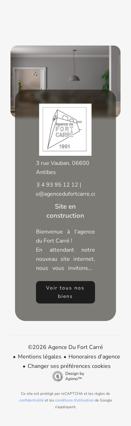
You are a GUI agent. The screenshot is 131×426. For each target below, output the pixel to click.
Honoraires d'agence (94, 357)
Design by (66, 376)
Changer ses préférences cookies (69, 366)
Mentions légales (39, 357)
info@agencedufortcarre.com (65, 194)
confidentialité (31, 400)
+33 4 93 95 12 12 (53, 185)
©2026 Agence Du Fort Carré (65, 347)
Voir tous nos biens (65, 292)
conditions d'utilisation (74, 400)
